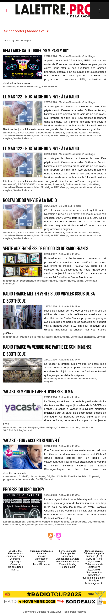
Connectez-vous (15, 552)
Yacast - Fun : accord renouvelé (35, 436)
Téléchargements (94, 575)
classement (10, 473)
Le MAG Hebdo (41, 559)
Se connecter (14, 31)
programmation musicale (75, 135)
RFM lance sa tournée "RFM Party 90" (40, 50)
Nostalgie (38, 135)
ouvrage (31, 521)
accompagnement (14, 518)
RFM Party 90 (48, 86)
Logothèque (15, 557)
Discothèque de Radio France (37, 280)
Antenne (41, 550)
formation (94, 518)
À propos (15, 554)
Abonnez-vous (15, 550)
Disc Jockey (59, 518)
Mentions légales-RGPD (85, 606)
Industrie (41, 552)
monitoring (83, 424)
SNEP (37, 476)
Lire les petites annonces (67, 550)
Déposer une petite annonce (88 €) (94, 551)
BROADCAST (25, 132)
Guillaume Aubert (73, 132)
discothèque (10, 86)
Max (28, 135)
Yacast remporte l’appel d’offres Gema (43, 387)
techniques (44, 521)
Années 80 (9, 132)
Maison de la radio (30, 333)
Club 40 (22, 473)
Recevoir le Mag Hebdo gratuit (68, 558)
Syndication (63, 609)
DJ (55, 424)
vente (76, 280)
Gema (62, 424)
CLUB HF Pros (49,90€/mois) (94, 555)
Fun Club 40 (56, 473)
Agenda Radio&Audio (67, 552)
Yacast (16, 427)
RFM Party (32, 86)
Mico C (83, 473)
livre (5, 521)
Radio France (64, 280)
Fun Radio (71, 473)
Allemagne (9, 424)
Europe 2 (55, 132)
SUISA (7, 427)
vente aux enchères (93, 280)
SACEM (96, 424)
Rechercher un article (67, 554)
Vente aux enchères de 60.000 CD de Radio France (52, 248)
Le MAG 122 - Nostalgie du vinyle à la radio (46, 96)
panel (91, 473)
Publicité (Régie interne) (15, 561)
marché (71, 424)
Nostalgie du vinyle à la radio (33, 199)
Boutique (94, 573)
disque (64, 375)
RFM (22, 86)
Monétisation (41, 554)
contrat (21, 424)
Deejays (31, 424)
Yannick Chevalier (63, 521)
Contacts (15, 559)
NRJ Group (52, 135)
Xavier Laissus (12, 138)
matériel (14, 521)
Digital (41, 557)
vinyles (95, 135)
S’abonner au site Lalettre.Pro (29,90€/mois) (94, 561)
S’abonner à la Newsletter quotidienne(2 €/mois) (94, 568)
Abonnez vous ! (38, 31)
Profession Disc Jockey (26, 485)
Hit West (90, 132)
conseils (46, 518)
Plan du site (45, 609)
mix (23, 521)
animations (32, 518)
